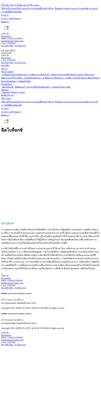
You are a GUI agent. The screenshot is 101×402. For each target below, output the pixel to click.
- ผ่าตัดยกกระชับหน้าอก (52, 78)
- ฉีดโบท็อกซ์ (7, 87)
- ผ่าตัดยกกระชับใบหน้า (39, 74)
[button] (34, 5)
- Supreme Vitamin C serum (13, 92)
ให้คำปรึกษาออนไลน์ (11, 8)
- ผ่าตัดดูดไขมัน (23, 81)
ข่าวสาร (5, 18)
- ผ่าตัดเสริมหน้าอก (32, 78)
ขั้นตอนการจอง (62, 8)
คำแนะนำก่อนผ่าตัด (79, 8)
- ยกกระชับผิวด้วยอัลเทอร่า (38, 87)
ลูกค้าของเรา (15, 18)
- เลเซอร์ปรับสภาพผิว (61, 87)
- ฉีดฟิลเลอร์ (20, 87)
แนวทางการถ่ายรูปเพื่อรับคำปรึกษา (37, 8)
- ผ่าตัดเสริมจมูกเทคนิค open (14, 74)
